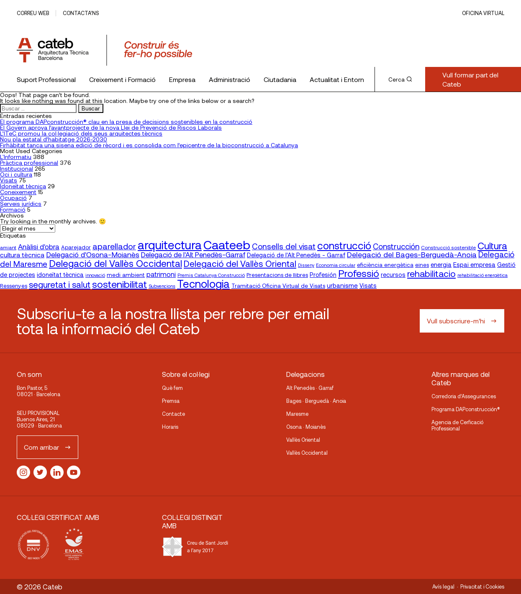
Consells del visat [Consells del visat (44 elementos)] (284, 246)
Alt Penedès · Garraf (310, 388)
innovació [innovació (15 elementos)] (95, 275)
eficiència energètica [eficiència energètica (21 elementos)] (385, 264)
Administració (229, 79)
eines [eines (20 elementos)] (422, 264)
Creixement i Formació (122, 79)
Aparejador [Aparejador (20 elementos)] (76, 247)
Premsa (171, 401)
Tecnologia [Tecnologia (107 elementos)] (203, 283)
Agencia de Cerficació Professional (457, 425)
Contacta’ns (81, 13)
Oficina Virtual (483, 13)
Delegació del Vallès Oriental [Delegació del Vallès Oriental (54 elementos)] (240, 263)
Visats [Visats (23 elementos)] (368, 285)
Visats (8, 180)
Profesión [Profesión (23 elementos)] (323, 274)
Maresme (297, 414)
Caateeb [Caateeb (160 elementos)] (226, 244)
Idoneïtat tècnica (23, 185)
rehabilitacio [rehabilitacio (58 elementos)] (431, 273)
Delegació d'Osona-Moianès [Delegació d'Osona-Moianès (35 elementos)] (92, 254)
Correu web (33, 13)
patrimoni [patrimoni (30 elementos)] (161, 274)
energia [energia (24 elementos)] (441, 264)
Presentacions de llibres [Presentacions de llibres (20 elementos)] (277, 274)
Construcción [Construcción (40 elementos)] (396, 246)
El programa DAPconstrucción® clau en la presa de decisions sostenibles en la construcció (126, 121)
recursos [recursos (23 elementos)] (393, 274)
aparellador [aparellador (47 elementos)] (114, 246)
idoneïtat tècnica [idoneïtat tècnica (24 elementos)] (60, 274)
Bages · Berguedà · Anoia (316, 401)
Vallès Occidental (307, 453)
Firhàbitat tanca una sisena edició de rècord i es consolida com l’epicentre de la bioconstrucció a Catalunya (149, 144)
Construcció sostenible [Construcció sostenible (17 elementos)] (448, 247)
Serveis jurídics (20, 203)
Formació (13, 209)
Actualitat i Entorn (337, 79)
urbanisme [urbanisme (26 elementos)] (342, 285)
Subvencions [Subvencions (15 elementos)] (162, 286)
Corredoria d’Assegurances (463, 396)
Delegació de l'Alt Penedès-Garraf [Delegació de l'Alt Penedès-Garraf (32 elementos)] (193, 254)
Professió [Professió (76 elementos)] (358, 273)
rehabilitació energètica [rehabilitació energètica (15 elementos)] (482, 275)
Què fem (172, 388)
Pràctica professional (29, 162)
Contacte (173, 414)
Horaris (170, 427)
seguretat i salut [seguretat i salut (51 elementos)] (59, 284)
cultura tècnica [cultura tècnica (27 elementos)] (22, 255)
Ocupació (13, 197)
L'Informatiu (15, 156)
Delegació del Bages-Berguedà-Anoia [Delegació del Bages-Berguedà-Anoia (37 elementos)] (412, 254)
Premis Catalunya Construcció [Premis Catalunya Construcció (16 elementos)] (211, 275)
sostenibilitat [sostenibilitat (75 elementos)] (119, 284)
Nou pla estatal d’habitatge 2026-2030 (53, 139)
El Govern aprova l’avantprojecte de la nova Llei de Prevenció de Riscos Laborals (111, 127)
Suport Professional (46, 79)
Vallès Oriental (303, 440)
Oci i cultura (16, 174)
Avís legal (443, 586)
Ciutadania (280, 79)
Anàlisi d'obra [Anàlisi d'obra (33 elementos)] (38, 246)
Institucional (16, 168)
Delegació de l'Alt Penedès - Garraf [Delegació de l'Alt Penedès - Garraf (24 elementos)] (296, 255)
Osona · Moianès (306, 427)
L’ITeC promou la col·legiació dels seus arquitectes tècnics (81, 133)
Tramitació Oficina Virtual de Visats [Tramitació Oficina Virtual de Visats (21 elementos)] (278, 285)
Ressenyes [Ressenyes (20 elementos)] (13, 285)
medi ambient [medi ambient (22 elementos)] (126, 274)
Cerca (400, 79)
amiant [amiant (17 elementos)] (8, 247)
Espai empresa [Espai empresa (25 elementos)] (474, 264)
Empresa (182, 79)
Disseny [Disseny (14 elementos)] (306, 265)
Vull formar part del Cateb (470, 79)
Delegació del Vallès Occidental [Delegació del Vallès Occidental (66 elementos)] (115, 263)
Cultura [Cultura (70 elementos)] (492, 245)
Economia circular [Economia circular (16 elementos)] (335, 265)
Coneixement (18, 191)
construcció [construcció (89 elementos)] (344, 245)
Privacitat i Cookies (482, 586)
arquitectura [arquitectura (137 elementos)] (170, 245)
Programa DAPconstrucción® (465, 409)
